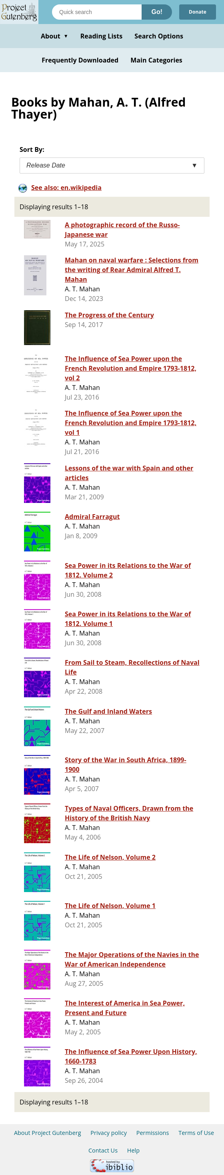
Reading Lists (101, 36)
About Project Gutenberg (47, 1133)
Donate (197, 11)
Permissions (152, 1133)
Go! (156, 11)
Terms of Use (196, 1133)
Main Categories (156, 60)
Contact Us (103, 1150)
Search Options (158, 36)
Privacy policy (108, 1133)
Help (133, 1150)
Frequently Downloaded (80, 60)
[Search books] (97, 12)
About (54, 36)
